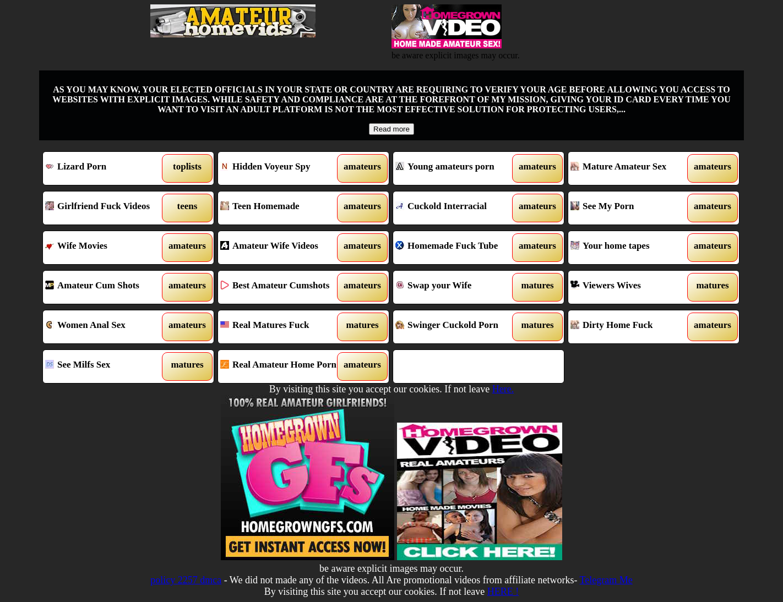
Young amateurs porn (456, 168)
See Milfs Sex (106, 366)
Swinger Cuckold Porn (456, 327)
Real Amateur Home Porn (281, 366)
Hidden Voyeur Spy (281, 168)
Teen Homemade (281, 208)
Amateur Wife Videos (281, 247)
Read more (391, 129)
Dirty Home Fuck (631, 327)
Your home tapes (631, 247)
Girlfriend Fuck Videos (106, 208)
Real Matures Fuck (281, 327)
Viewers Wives (631, 287)
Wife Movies (106, 247)
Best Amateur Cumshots (281, 287)
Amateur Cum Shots (106, 287)
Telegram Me (606, 579)
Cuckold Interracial (456, 208)
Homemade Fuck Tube (456, 247)
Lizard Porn (106, 168)
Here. (503, 389)
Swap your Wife (456, 287)
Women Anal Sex (106, 327)
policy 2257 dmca (185, 579)
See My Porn (631, 208)
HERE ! (503, 591)
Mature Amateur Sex (631, 168)
